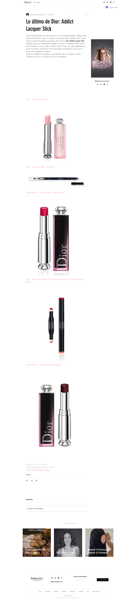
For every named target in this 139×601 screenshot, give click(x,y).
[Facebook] (114, 2)
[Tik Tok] (107, 2)
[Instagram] (104, 2)
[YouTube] (110, 2)
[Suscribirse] (102, 579)
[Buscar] (46, 2)
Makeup (28, 474)
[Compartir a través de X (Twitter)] (32, 481)
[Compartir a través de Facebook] (27, 481)
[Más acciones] (86, 14)
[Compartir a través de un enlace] (36, 481)
